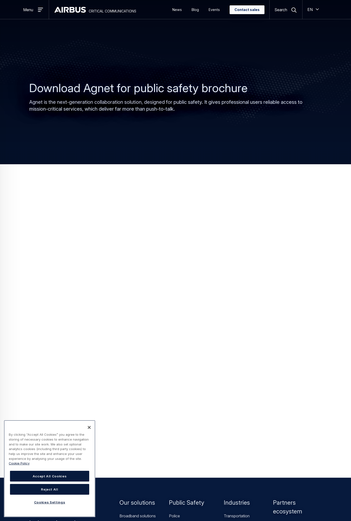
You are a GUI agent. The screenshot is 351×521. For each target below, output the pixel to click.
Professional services (138, 340)
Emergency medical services (194, 324)
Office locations (133, 379)
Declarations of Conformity (211, 402)
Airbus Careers (132, 471)
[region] (49, 468)
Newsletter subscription (208, 394)
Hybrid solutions (133, 316)
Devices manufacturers (293, 333)
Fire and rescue (182, 316)
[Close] (89, 427)
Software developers (291, 341)
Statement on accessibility (128, 503)
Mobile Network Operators (296, 325)
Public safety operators (189, 332)
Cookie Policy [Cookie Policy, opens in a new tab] (19, 463)
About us (127, 371)
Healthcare (233, 340)
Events (214, 10)
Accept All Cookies (50, 476)
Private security (237, 324)
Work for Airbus (133, 402)
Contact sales (247, 10)
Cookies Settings (166, 503)
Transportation (237, 309)
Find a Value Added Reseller (143, 440)
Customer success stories (142, 387)
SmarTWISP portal (136, 456)
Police (174, 309)
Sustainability (131, 410)
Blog (195, 10)
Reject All (49, 489)
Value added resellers (291, 317)
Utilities (230, 316)
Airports (231, 332)
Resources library (203, 387)
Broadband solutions (137, 309)
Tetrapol (126, 332)
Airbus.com (129, 464)
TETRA (126, 324)
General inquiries (270, 379)
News (177, 10)
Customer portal (133, 448)
